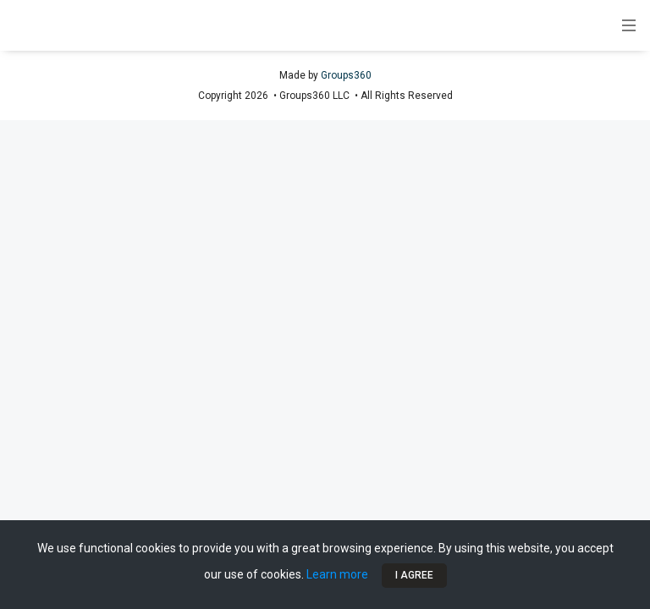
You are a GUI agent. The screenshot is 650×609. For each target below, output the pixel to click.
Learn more (337, 574)
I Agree (414, 575)
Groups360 (346, 75)
